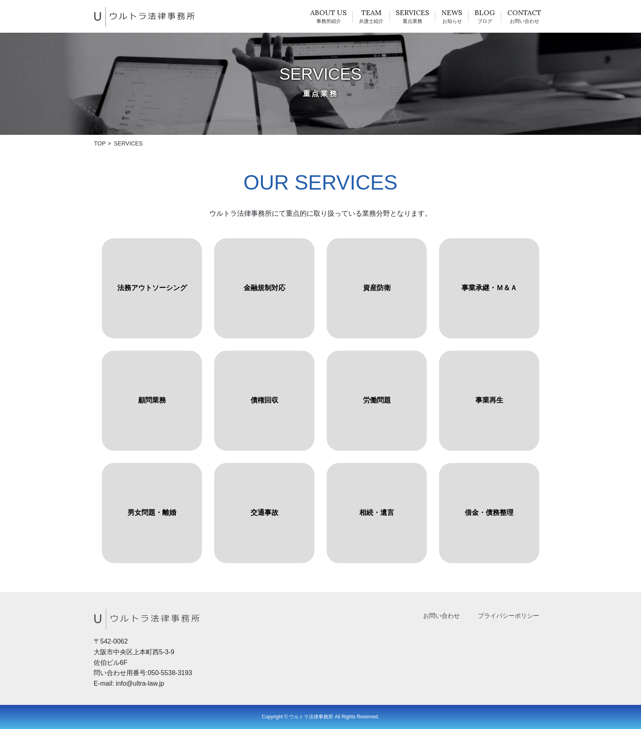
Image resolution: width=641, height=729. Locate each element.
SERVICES (412, 12)
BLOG (485, 12)
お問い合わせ (441, 615)
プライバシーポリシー (508, 615)
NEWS (452, 12)
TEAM (371, 12)
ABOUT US (328, 12)
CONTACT (524, 12)
